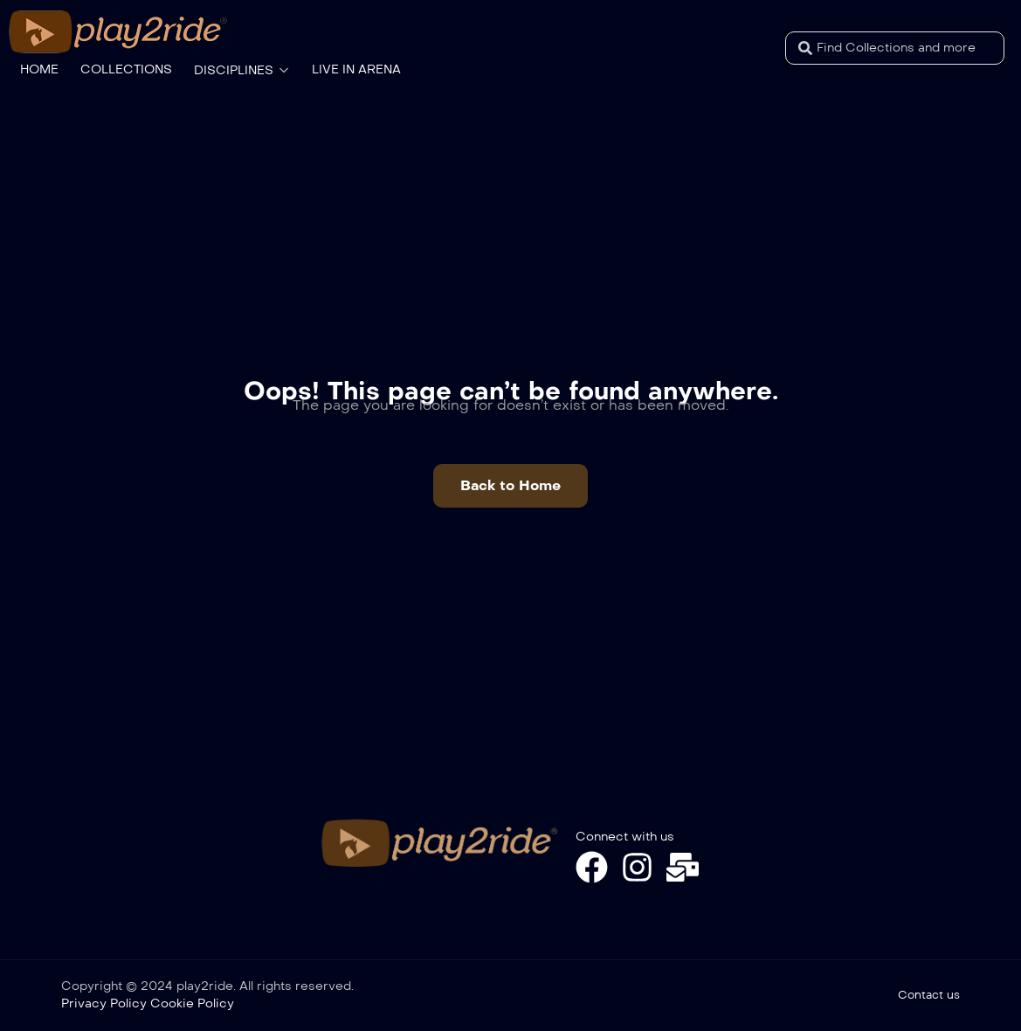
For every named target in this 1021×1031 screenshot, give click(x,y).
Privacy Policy (104, 1003)
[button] (510, 486)
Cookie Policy (192, 1003)
